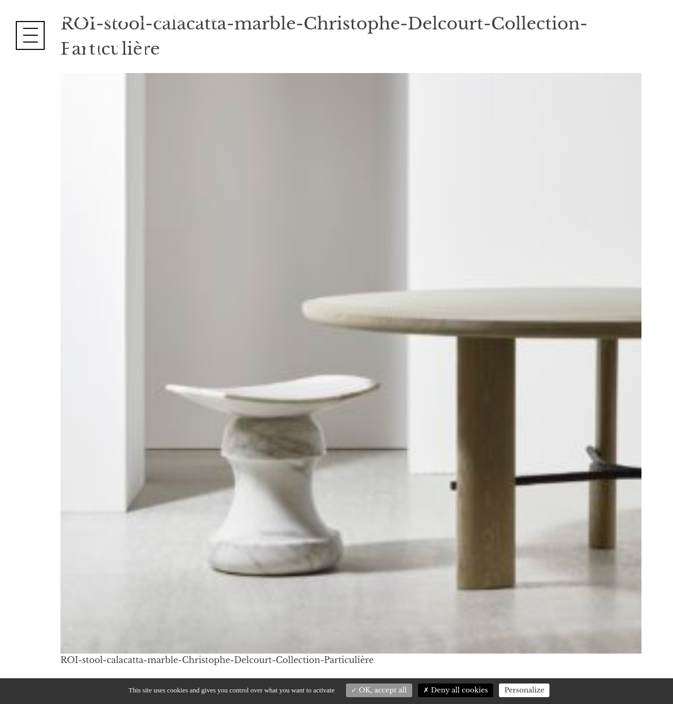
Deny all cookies (455, 690)
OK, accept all (379, 690)
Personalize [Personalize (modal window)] (524, 690)
